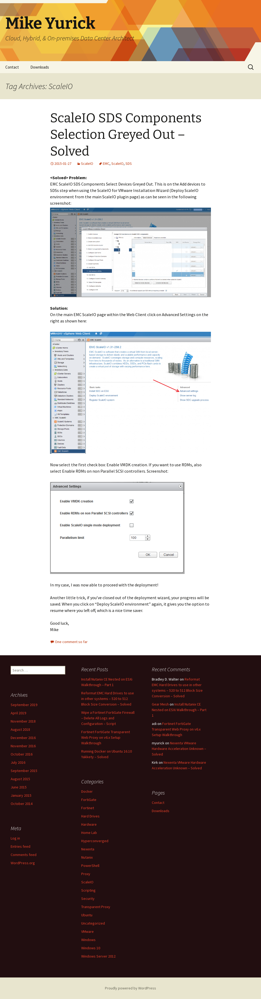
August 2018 (20, 729)
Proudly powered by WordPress (130, 988)
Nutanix (87, 857)
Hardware (89, 824)
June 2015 (19, 787)
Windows (88, 939)
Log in (15, 838)
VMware (87, 931)
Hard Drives (90, 816)
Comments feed (23, 854)
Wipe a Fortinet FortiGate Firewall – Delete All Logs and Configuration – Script (107, 718)
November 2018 (23, 721)
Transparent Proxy (95, 906)
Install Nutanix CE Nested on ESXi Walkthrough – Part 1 (179, 710)
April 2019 (18, 713)
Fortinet (87, 807)
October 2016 (21, 754)
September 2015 (24, 770)
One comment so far (71, 641)
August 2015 (20, 778)
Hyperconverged (94, 840)
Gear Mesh (160, 704)
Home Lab (89, 832)
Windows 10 (90, 948)
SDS (128, 163)
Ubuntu (86, 915)
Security (88, 898)
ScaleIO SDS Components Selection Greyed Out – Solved (126, 134)
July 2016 (18, 762)
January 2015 (21, 795)
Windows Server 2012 (98, 956)
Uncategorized (93, 923)
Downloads (39, 67)
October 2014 (21, 803)
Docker (87, 791)
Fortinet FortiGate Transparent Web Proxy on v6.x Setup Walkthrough (105, 737)
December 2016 (23, 737)
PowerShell (90, 865)
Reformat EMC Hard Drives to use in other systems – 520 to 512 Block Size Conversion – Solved (107, 699)
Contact (12, 67)
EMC (106, 163)
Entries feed (20, 846)
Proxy (85, 873)
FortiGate (88, 799)
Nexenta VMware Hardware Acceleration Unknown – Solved (179, 749)
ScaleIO (87, 163)
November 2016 (23, 746)
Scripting (88, 890)
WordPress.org (23, 863)
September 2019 (24, 704)
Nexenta (87, 849)
